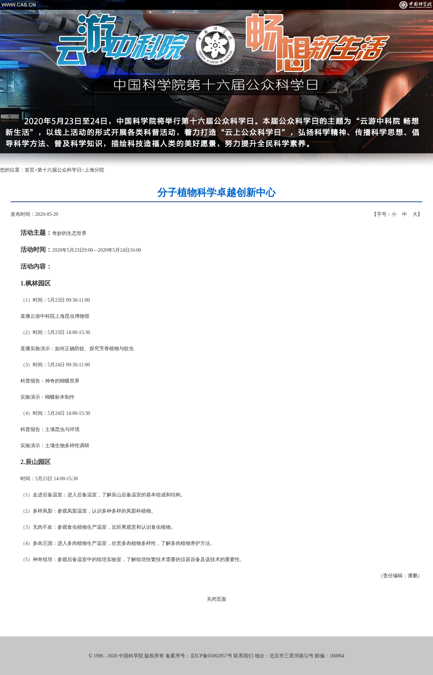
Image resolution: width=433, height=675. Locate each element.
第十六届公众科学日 (59, 170)
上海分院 (94, 170)
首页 (29, 170)
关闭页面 (216, 599)
